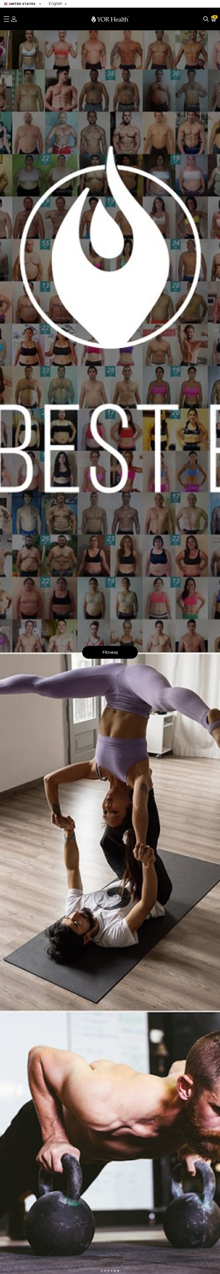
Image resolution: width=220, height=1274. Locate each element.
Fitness (110, 652)
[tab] (102, 1271)
